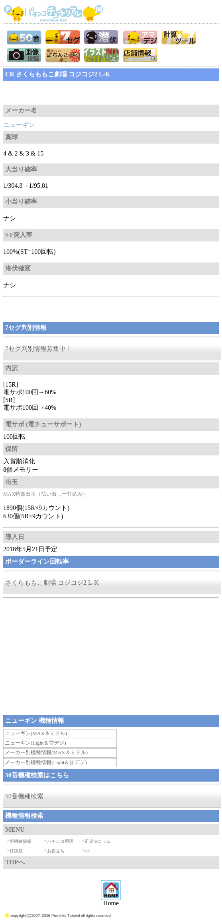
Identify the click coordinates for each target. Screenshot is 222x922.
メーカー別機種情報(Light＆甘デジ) (46, 762)
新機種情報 (20, 841)
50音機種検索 (24, 796)
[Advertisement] (67, 93)
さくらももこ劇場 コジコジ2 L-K (52, 582)
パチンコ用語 (60, 841)
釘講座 (16, 850)
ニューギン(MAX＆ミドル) (36, 733)
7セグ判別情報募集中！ (38, 348)
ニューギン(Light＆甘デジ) (35, 743)
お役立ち (56, 850)
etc (87, 850)
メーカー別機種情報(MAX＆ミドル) (46, 752)
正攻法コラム (97, 841)
